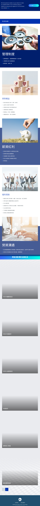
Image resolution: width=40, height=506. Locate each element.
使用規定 (16, 502)
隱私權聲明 (23, 502)
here (8, 8)
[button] (33, 12)
